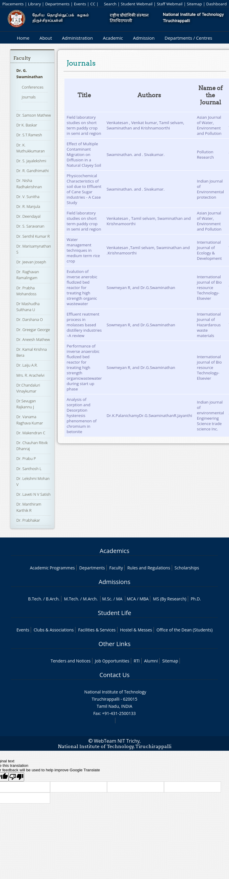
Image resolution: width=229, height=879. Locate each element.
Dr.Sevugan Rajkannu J (26, 404)
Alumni (151, 661)
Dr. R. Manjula (28, 206)
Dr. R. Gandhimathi (32, 170)
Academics (114, 551)
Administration (77, 38)
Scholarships (186, 568)
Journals (28, 97)
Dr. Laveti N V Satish (33, 494)
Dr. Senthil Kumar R (33, 236)
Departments (57, 4)
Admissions (114, 582)
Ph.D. (196, 599)
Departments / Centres (188, 38)
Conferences (33, 87)
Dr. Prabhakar (28, 520)
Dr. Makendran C (30, 432)
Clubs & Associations (54, 630)
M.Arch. (90, 599)
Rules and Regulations (148, 568)
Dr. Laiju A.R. (27, 365)
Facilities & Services (97, 630)
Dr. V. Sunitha (28, 196)
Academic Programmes (52, 568)
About (45, 38)
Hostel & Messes (136, 630)
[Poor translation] (16, 776)
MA (119, 599)
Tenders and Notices (71, 661)
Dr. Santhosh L (28, 468)
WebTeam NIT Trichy (117, 741)
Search (110, 4)
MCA (131, 599)
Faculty (22, 58)
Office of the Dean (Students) (185, 630)
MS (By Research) (169, 599)
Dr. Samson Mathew (33, 115)
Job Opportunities (112, 661)
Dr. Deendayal (28, 216)
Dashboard (216, 4)
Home (23, 38)
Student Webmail (137, 4)
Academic (113, 38)
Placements (13, 4)
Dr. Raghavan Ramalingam (27, 274)
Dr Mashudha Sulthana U (28, 306)
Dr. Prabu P (26, 458)
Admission (144, 38)
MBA (144, 599)
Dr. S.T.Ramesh (29, 135)
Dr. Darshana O (29, 319)
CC (92, 4)
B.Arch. (53, 599)
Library (34, 4)
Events (80, 4)
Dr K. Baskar (26, 125)
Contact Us (114, 675)
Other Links (114, 644)
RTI (137, 661)
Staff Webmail (169, 4)
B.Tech (34, 599)
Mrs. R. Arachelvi (30, 375)
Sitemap (194, 4)
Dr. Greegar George (33, 329)
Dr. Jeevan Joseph (31, 262)
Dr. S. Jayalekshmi (31, 160)
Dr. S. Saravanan (30, 226)
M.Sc (106, 599)
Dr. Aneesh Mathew (33, 339)
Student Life (114, 613)
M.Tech (71, 599)
